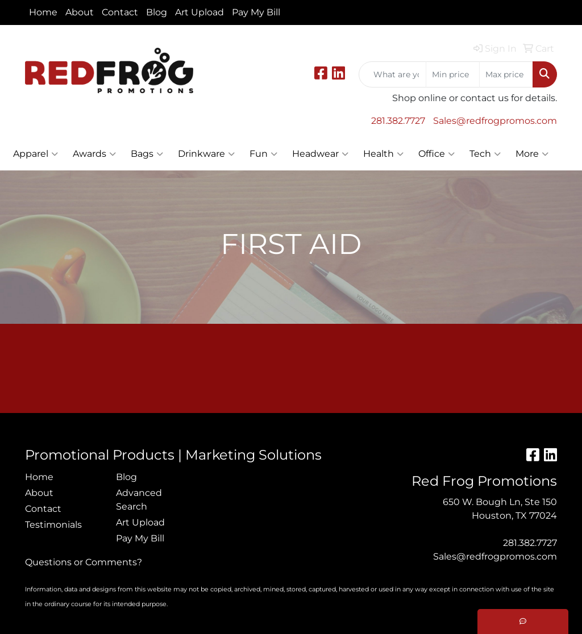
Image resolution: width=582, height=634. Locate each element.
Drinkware (206, 154)
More (532, 154)
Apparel (35, 154)
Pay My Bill (256, 12)
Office (436, 154)
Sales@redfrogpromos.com (495, 120)
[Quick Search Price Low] (453, 74)
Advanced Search (139, 499)
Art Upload (199, 12)
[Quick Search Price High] (506, 74)
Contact (120, 12)
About (79, 12)
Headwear (320, 154)
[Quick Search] (392, 74)
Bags (147, 154)
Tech (485, 154)
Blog (156, 12)
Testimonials (53, 524)
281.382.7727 (398, 120)
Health (383, 154)
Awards (94, 154)
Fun (263, 154)
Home (43, 12)
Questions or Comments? (83, 562)
